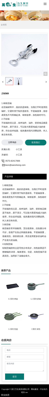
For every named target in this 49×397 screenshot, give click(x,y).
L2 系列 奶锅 (36, 299)
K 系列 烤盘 (13, 299)
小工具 (19, 149)
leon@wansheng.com (15, 165)
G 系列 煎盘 (13, 329)
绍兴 (23, 392)
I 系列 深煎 (35, 329)
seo (26, 392)
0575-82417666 (12, 161)
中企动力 (43, 389)
